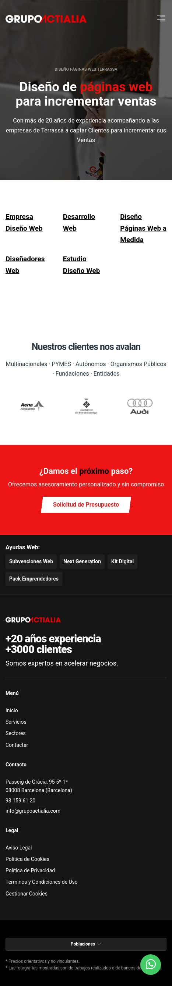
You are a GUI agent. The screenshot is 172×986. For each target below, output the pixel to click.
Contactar (17, 745)
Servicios (16, 722)
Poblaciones (86, 944)
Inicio (12, 710)
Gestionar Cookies (27, 894)
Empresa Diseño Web (24, 222)
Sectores (16, 733)
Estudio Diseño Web (81, 264)
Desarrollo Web (79, 222)
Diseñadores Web (25, 264)
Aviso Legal (19, 848)
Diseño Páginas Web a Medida (143, 228)
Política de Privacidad (30, 870)
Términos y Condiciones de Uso (42, 882)
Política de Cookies (27, 859)
